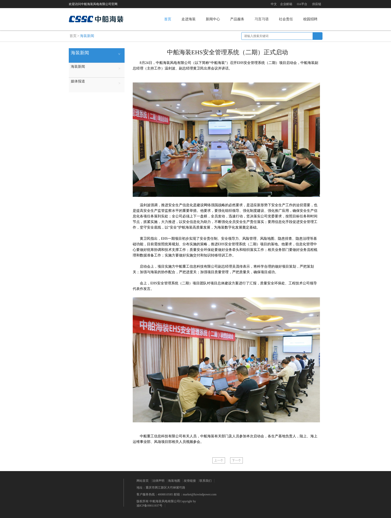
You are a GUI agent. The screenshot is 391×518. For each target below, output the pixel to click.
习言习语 (261, 19)
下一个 (236, 460)
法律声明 (158, 480)
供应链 (316, 4)
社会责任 (286, 19)
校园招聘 (310, 19)
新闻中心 (213, 19)
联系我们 (205, 480)
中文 (274, 4)
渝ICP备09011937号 (149, 505)
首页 (167, 19)
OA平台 (302, 4)
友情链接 (190, 480)
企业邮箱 (286, 4)
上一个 (218, 460)
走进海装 (188, 19)
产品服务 (237, 19)
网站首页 (143, 480)
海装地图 (174, 480)
